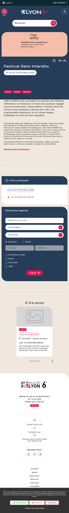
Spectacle (26, 92)
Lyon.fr (9, 3)
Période (28, 242)
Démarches (34, 479)
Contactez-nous (35, 432)
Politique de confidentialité (34, 508)
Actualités (34, 469)
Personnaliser (52, 502)
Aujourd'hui (12, 242)
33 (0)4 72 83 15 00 (34, 424)
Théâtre (17, 92)
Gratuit (11, 258)
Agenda (34, 472)
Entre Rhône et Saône (16, 255)
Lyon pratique (60, 3)
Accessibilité (34, 486)
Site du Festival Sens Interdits (22, 197)
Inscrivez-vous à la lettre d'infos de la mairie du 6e (34, 440)
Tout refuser (37, 503)
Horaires (34, 405)
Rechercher (19, 23)
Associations (34, 483)
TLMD (10, 266)
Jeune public (13, 262)
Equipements (34, 476)
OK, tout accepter (19, 503)
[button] (54, 60)
